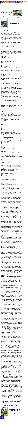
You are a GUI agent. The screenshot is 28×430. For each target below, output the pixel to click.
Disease (9, 16)
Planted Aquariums (9, 4)
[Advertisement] (25, 13)
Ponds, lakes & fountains (14, 4)
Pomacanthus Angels (9, 12)
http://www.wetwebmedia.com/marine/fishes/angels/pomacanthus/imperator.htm (8, 106)
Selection (10, 15)
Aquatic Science (21, 4)
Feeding (7, 16)
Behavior (1, 16)
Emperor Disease (2, 15)
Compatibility (4, 16)
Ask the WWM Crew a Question (24, 4)
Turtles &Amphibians (17, 4)
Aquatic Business (19, 4)
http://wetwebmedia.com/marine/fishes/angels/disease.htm (14, 310)
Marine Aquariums (3, 4)
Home (1, 4)
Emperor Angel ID (4, 14)
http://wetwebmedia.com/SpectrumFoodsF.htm (5, 141)
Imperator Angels (5, 12)
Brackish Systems (11, 4)
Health (5, 16)
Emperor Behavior (7, 14)
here (18, 411)
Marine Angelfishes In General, (6, 15)
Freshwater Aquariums (6, 4)
